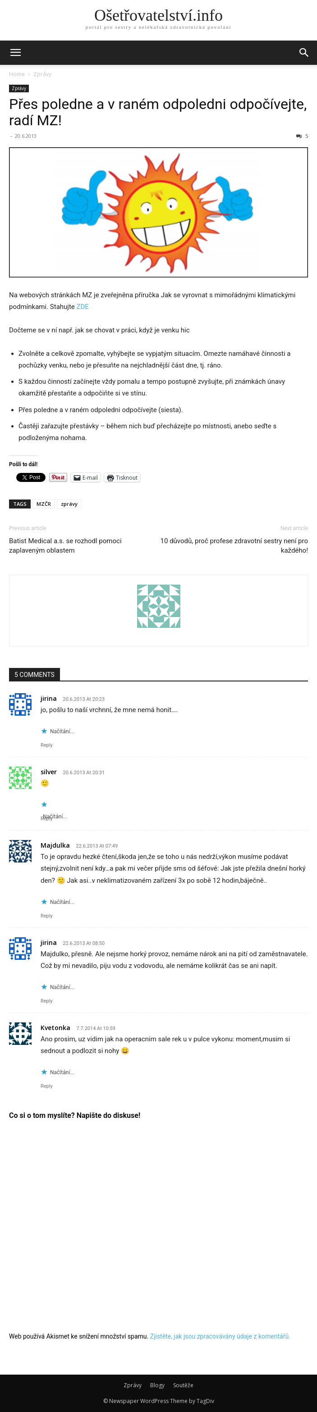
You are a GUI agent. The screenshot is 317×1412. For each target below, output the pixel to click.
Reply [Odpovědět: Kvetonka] (47, 1086)
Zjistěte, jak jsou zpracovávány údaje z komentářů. (220, 1336)
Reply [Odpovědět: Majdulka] (47, 916)
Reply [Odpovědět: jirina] (47, 745)
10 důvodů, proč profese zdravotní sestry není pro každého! (234, 545)
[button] (15, 53)
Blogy (157, 1385)
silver (49, 771)
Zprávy (42, 74)
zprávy (69, 503)
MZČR (44, 503)
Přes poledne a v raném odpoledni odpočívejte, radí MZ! (158, 112)
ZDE (83, 307)
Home (17, 74)
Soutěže (183, 1385)
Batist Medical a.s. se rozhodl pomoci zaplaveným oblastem (65, 545)
